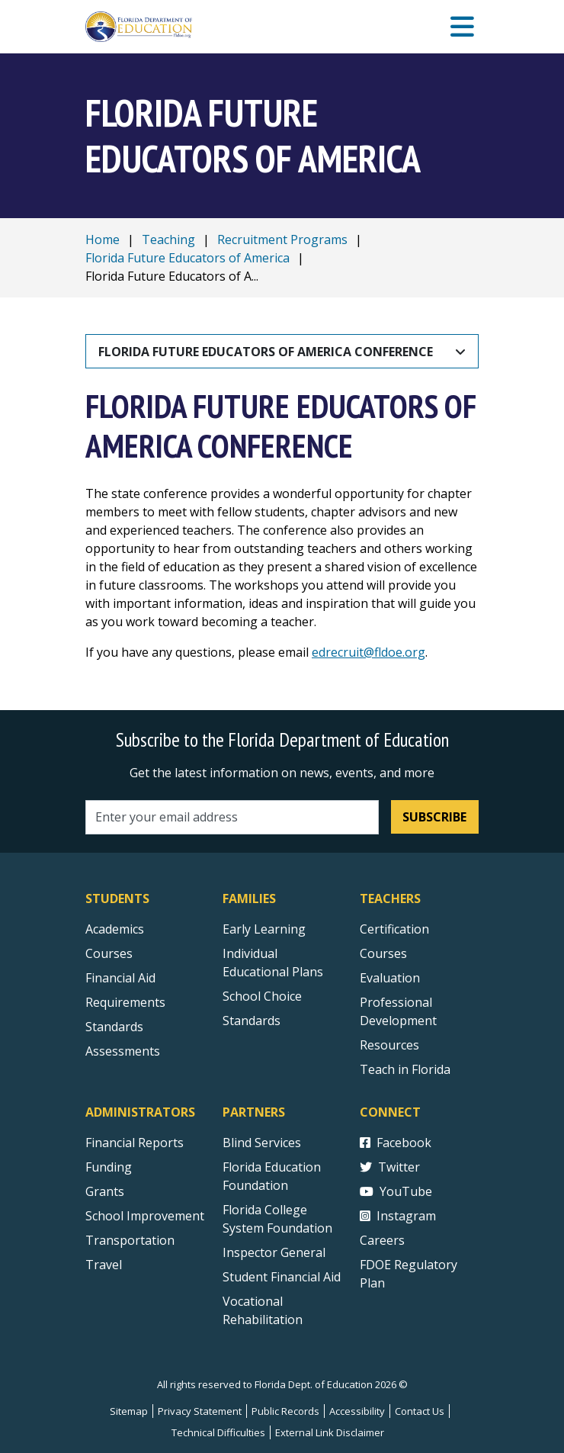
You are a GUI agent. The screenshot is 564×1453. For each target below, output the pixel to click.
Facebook (395, 1142)
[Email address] (232, 817)
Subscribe (434, 816)
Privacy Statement (200, 1411)
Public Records (285, 1411)
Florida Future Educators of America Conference (265, 351)
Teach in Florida (405, 1069)
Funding (108, 1167)
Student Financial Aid (282, 1276)
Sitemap (129, 1411)
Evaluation (390, 977)
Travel (103, 1264)
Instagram (398, 1215)
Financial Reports (134, 1142)
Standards (251, 1020)
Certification (394, 929)
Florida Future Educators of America (187, 257)
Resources (389, 1045)
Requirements (125, 1002)
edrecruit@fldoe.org (368, 652)
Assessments (122, 1051)
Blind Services (262, 1142)
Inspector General (274, 1252)
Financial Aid (120, 977)
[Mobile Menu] (462, 27)
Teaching (168, 239)
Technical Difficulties (218, 1432)
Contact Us (419, 1411)
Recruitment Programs (282, 239)
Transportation (130, 1240)
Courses (109, 953)
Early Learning (264, 929)
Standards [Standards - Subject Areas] (114, 1026)
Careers (382, 1240)
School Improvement (144, 1215)
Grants (104, 1191)
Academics (114, 929)
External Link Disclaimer (329, 1432)
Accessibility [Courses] (357, 1411)
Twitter (390, 1167)
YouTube (396, 1191)
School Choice (262, 996)
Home (102, 239)
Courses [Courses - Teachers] (383, 953)
